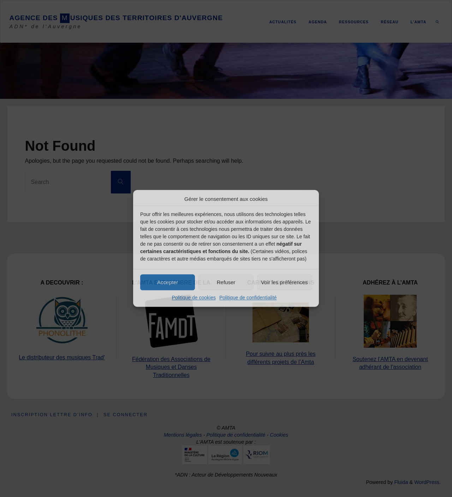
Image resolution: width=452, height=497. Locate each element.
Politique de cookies (194, 297)
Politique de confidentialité (248, 297)
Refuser (226, 282)
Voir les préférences (284, 282)
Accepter (167, 282)
